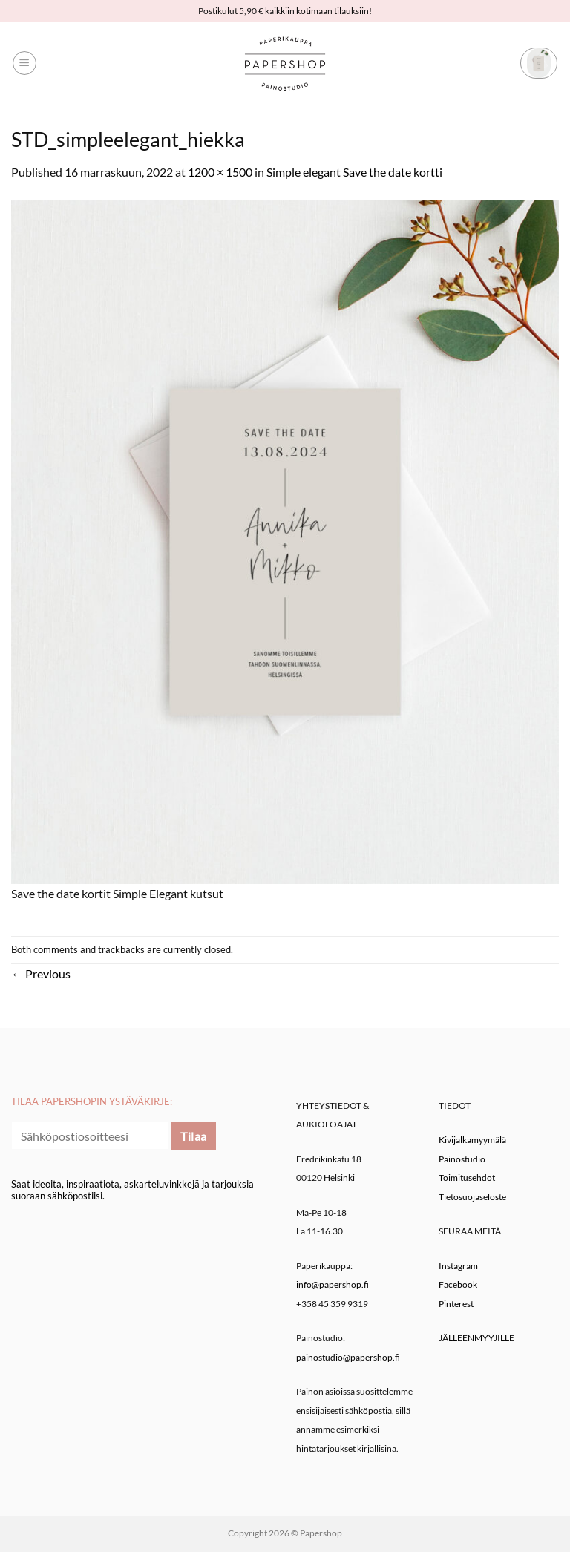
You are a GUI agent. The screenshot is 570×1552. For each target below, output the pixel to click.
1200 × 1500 (220, 172)
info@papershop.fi (332, 1284)
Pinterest (456, 1303)
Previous (41, 973)
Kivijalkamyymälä (472, 1139)
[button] (24, 63)
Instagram (458, 1265)
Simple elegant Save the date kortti (354, 172)
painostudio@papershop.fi (348, 1357)
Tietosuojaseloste (472, 1196)
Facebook (458, 1284)
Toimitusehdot (467, 1177)
